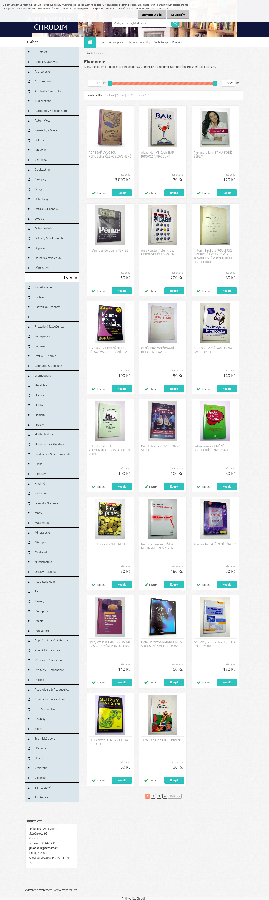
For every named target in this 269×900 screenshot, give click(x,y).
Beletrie (40, 140)
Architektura (43, 81)
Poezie (39, 620)
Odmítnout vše (149, 14)
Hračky (39, 424)
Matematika (42, 522)
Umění (39, 758)
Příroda (39, 679)
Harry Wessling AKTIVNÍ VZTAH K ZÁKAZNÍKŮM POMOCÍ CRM (110, 644)
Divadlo (39, 218)
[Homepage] (91, 42)
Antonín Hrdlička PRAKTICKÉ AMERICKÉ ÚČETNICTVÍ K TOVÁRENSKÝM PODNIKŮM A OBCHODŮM (214, 256)
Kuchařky (41, 493)
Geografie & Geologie (48, 365)
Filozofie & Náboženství (50, 326)
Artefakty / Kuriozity (48, 91)
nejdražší (127, 95)
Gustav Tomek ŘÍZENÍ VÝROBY (215, 544)
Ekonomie (70, 277)
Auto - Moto (43, 120)
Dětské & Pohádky (46, 208)
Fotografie (41, 346)
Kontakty (177, 42)
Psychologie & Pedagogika (52, 689)
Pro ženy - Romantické (49, 669)
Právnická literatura (47, 650)
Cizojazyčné (42, 169)
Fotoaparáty (43, 336)
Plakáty (39, 601)
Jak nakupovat (116, 42)
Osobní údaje (161, 42)
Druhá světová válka (48, 257)
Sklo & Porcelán (45, 709)
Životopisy (41, 797)
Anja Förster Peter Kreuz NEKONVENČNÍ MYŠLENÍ (158, 252)
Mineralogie (42, 532)
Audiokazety (43, 100)
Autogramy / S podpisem (51, 110)
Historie (40, 395)
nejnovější (142, 95)
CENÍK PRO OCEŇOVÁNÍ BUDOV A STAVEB (157, 350)
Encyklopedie (43, 287)
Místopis (40, 542)
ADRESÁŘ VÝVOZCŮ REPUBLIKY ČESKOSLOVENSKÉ (110, 154)
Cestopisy (41, 159)
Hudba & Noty (44, 434)
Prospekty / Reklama (48, 660)
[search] (175, 23)
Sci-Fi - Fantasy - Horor (50, 699)
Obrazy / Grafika (45, 571)
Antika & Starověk (46, 61)
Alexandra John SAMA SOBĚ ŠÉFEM (213, 154)
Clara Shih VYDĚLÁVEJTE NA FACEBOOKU (213, 350)
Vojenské (40, 777)
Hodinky (40, 414)
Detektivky (42, 199)
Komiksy (40, 473)
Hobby (39, 405)
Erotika (39, 297)
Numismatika (43, 562)
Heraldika (41, 385)
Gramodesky (43, 375)
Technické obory (45, 738)
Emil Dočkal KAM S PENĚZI (110, 544)
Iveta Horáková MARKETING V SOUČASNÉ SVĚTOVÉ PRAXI (161, 644)
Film (37, 316)
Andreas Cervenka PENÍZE (110, 250)
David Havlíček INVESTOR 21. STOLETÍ (161, 448)
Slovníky (40, 718)
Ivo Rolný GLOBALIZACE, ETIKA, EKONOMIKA (215, 644)
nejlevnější (112, 95)
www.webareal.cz (65, 889)
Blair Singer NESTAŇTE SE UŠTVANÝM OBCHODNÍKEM (108, 350)
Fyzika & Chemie (45, 356)
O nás (101, 42)
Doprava (40, 248)
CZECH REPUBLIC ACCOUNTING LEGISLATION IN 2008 (109, 450)
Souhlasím (177, 14)
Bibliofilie (41, 150)
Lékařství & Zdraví (46, 503)
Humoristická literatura (50, 444)
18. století (41, 51)
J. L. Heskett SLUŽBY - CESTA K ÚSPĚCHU (110, 742)
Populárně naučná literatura (53, 640)
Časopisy (40, 179)
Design (39, 189)
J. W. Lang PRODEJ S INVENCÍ (162, 740)
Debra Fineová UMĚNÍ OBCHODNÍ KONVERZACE (211, 448)
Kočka (38, 463)
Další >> (175, 796)
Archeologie (42, 71)
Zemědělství (43, 787)
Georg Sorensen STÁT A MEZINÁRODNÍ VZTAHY (157, 546)
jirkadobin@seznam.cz (43, 848)
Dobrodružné (43, 228)
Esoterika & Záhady (47, 306)
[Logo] (51, 23)
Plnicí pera (41, 611)
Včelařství (41, 768)
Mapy (38, 512)
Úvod (89, 53)
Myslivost (41, 552)
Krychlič (40, 483)
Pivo (37, 591)
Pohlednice (42, 630)
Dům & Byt (42, 267)
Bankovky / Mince (46, 130)
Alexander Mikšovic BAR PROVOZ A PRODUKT (157, 154)
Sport (38, 728)
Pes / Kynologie (45, 581)
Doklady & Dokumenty (49, 238)
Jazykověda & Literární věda (52, 454)
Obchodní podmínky (139, 42)
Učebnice (41, 748)
